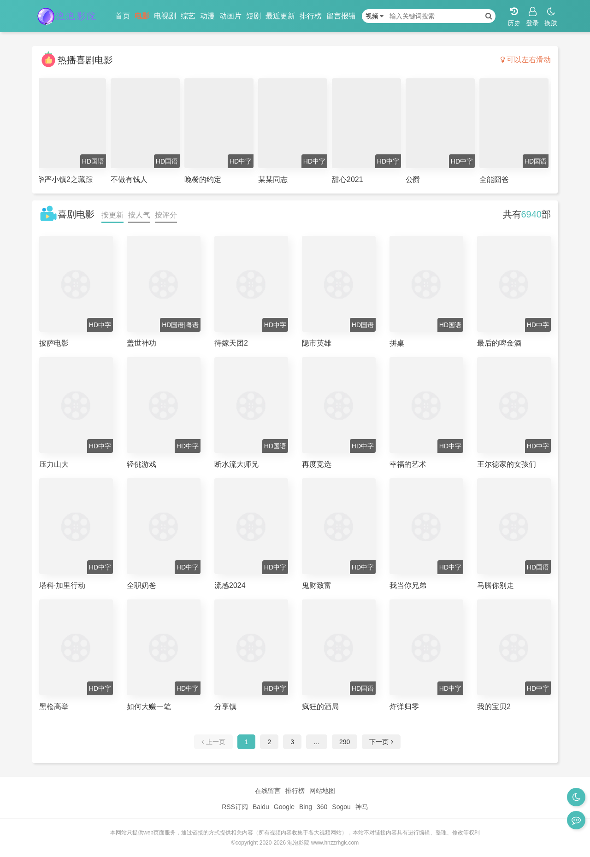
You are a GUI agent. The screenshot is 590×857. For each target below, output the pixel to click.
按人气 (139, 215)
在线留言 (268, 790)
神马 (361, 806)
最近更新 (280, 16)
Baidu (261, 806)
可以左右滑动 (526, 60)
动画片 (230, 16)
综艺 (188, 16)
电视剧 (165, 16)
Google (284, 806)
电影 (142, 16)
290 (344, 741)
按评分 (166, 215)
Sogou (341, 806)
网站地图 (322, 790)
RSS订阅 (235, 806)
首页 (122, 16)
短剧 (253, 16)
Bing (305, 806)
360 (322, 806)
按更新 (112, 215)
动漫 (207, 16)
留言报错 (341, 16)
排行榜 (311, 16)
